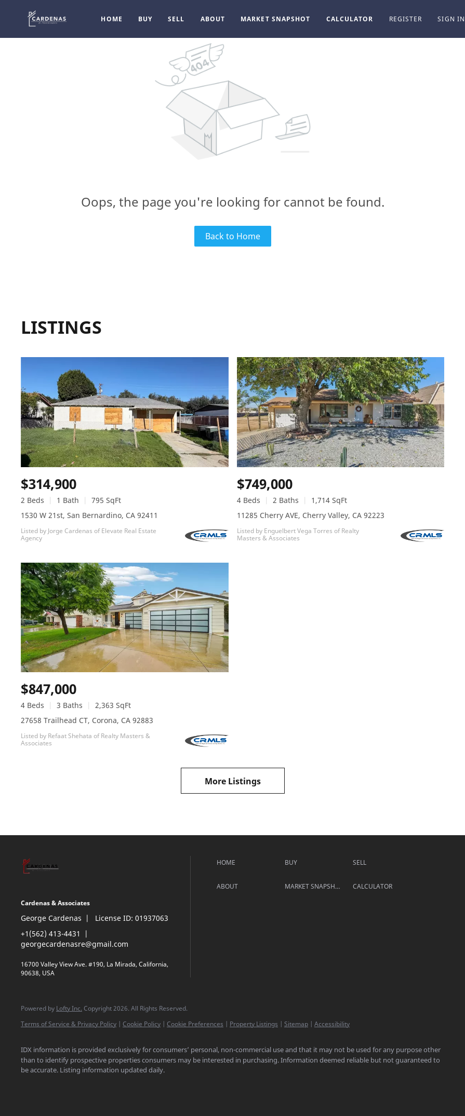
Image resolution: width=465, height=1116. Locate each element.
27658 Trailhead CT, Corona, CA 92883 (87, 720)
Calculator (350, 19)
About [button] (213, 19)
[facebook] (33, 1088)
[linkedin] (63, 1088)
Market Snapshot (276, 19)
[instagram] (93, 1088)
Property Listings (254, 1023)
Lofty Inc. (69, 1008)
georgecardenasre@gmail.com (74, 944)
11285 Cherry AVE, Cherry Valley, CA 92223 (310, 515)
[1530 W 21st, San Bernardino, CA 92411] (125, 412)
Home (111, 19)
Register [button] (405, 19)
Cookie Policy (142, 1023)
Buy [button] (145, 19)
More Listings (233, 781)
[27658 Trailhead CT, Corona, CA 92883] (125, 618)
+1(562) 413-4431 (51, 933)
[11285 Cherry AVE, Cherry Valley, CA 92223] (341, 412)
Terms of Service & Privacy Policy (68, 1023)
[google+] (123, 1088)
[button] (48, 19)
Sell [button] (176, 19)
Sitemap (296, 1023)
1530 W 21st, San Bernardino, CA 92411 (89, 515)
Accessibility (332, 1023)
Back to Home (232, 236)
